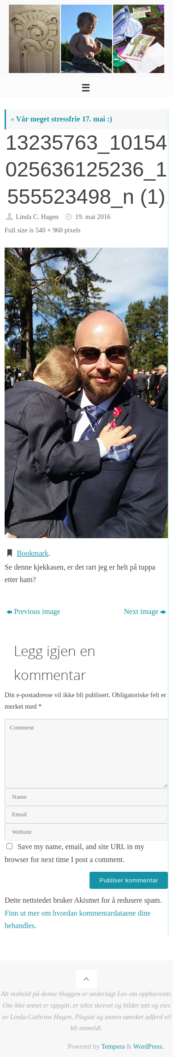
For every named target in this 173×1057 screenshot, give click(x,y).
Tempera (113, 1046)
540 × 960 (49, 230)
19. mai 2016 (93, 216)
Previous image (33, 611)
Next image (145, 611)
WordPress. (148, 1046)
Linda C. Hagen (37, 216)
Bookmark (32, 553)
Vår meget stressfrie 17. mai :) (61, 119)
